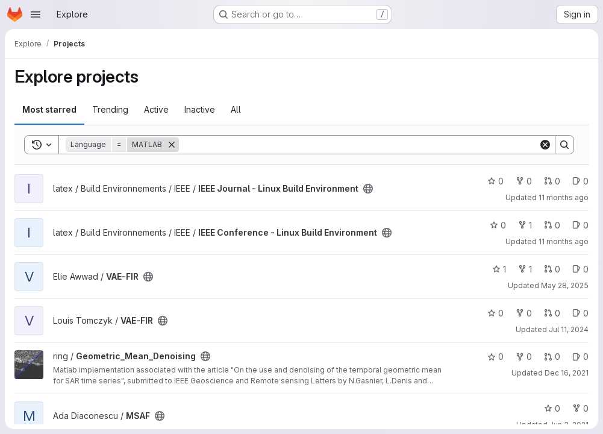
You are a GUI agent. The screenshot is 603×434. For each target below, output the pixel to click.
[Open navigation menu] (35, 14)
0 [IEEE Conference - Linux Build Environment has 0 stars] (498, 225)
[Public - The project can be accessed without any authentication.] (368, 188)
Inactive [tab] (199, 109)
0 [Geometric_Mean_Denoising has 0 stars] (495, 356)
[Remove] (171, 144)
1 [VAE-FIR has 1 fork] (525, 269)
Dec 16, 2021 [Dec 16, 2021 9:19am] (567, 372)
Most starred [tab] (49, 109)
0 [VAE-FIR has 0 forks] (524, 313)
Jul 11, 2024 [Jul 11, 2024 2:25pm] (569, 329)
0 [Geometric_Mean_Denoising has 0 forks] (524, 356)
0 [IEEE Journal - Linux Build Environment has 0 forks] (524, 181)
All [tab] (236, 109)
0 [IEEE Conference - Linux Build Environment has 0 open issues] (580, 225)
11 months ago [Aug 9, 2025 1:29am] (564, 197)
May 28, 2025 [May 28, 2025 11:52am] (565, 285)
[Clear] (545, 144)
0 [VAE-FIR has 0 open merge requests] (552, 269)
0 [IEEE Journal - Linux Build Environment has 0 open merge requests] (552, 181)
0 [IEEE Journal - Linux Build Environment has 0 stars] (495, 181)
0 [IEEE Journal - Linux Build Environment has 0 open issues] (580, 181)
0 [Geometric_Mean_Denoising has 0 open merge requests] (552, 356)
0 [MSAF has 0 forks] (580, 408)
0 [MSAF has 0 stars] (552, 408)
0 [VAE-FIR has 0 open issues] (580, 269)
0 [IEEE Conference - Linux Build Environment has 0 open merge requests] (552, 225)
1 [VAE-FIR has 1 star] (499, 269)
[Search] (358, 144)
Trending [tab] (110, 109)
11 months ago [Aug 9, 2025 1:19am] (564, 241)
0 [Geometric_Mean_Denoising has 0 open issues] (580, 356)
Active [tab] (156, 109)
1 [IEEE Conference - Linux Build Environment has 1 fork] (525, 225)
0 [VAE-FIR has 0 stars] (495, 313)
